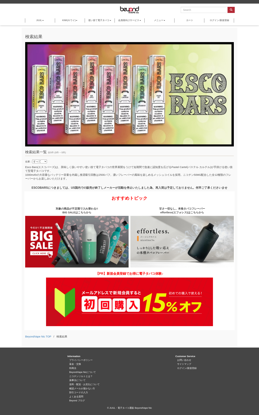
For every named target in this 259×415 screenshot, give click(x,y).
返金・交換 (75, 364)
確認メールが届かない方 (82, 388)
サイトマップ (184, 364)
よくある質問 (76, 396)
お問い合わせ (184, 360)
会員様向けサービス (129, 20)
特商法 (72, 368)
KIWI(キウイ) (69, 20)
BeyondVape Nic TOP (38, 336)
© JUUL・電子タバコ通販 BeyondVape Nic (129, 408)
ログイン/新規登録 (219, 20)
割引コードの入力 (78, 392)
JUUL (40, 20)
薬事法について (77, 380)
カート (189, 20)
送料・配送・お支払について (84, 384)
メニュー (159, 20)
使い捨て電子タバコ (99, 20)
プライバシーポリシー (81, 360)
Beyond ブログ (77, 400)
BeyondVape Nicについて (82, 372)
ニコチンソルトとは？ (81, 376)
